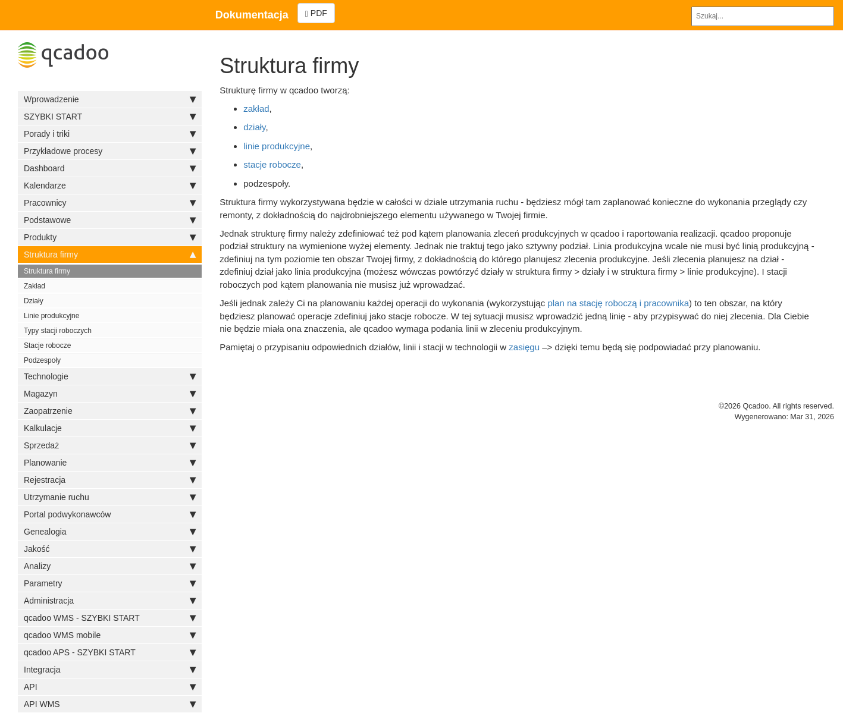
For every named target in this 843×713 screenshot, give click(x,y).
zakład (256, 108)
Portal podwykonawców (110, 514)
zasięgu (524, 347)
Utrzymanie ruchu (110, 497)
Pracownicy (110, 203)
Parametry (110, 583)
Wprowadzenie (110, 99)
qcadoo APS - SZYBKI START (110, 652)
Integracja (110, 670)
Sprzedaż (110, 445)
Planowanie (110, 463)
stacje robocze (272, 164)
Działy (33, 301)
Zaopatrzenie (110, 411)
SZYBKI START (110, 117)
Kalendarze (110, 185)
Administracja (110, 601)
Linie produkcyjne (51, 316)
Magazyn (110, 394)
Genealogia (110, 532)
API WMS (110, 704)
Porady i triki (110, 134)
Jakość (110, 549)
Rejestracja (110, 480)
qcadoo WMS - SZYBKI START (110, 618)
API (110, 687)
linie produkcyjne (276, 146)
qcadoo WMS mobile (110, 635)
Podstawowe (110, 220)
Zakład (34, 286)
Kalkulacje (110, 428)
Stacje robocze (47, 345)
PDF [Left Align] (316, 13)
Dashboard (110, 168)
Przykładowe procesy (110, 151)
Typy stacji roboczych (58, 330)
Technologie (110, 376)
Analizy (110, 566)
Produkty (110, 237)
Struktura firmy (110, 254)
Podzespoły (42, 360)
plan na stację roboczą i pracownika (618, 303)
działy (254, 127)
